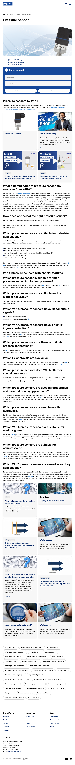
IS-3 (65, 362)
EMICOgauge (32, 697)
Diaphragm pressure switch (14, 666)
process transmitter (27, 109)
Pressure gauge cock (12, 684)
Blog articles (10, 540)
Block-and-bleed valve (29, 661)
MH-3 (21, 419)
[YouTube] (66, 759)
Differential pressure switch (39, 666)
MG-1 (13, 435)
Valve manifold (42, 693)
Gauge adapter (62, 670)
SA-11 (30, 476)
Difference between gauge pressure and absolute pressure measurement (19, 545)
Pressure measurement (13, 657)
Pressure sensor (57, 657)
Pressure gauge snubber (33, 684)
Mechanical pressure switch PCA (16, 679)
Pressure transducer (55, 688)
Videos (8, 173)
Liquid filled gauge (34, 675)
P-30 (34, 301)
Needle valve (52, 679)
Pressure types (10, 648)
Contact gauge (52, 648)
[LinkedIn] (71, 759)
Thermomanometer (25, 693)
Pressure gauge (49, 652)
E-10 (60, 364)
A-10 (12, 263)
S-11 (7, 350)
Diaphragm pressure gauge (52, 661)
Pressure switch (10, 661)
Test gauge (8, 693)
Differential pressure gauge (14, 652)
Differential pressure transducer (16, 670)
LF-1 (22, 335)
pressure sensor (24, 194)
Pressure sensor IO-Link (34, 688)
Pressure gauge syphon (56, 684)
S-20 (7, 337)
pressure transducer (58, 107)
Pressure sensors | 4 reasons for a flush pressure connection (20, 177)
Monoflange (38, 679)
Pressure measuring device (36, 657)
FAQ (7, 497)
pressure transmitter (10, 109)
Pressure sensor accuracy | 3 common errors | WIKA (53, 177)
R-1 (41, 397)
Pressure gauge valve (12, 688)
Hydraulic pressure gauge (14, 675)
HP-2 (44, 286)
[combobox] (38, 77)
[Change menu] (70, 4)
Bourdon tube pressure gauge (31, 648)
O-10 (18, 267)
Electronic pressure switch (42, 670)
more (7, 596)
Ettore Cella (34, 652)
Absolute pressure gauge (13, 697)
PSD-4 (30, 319)
